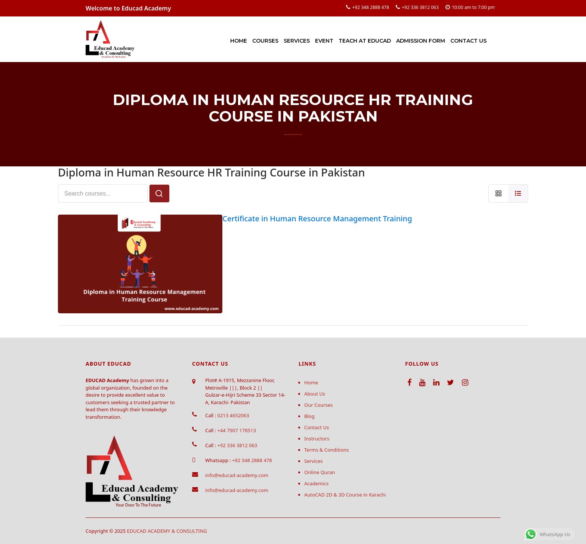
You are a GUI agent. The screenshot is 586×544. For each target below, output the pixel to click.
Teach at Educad (365, 40)
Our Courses (318, 405)
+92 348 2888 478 (370, 7)
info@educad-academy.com (236, 475)
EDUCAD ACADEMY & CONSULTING (167, 531)
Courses (265, 40)
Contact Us (468, 40)
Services (297, 40)
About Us (314, 393)
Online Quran (319, 472)
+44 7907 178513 (236, 430)
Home (238, 40)
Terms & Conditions (326, 449)
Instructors (316, 438)
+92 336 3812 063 (420, 7)
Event (324, 40)
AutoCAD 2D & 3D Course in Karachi (345, 494)
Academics (316, 483)
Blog (309, 416)
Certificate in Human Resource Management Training (317, 218)
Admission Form (420, 40)
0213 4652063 (233, 415)
